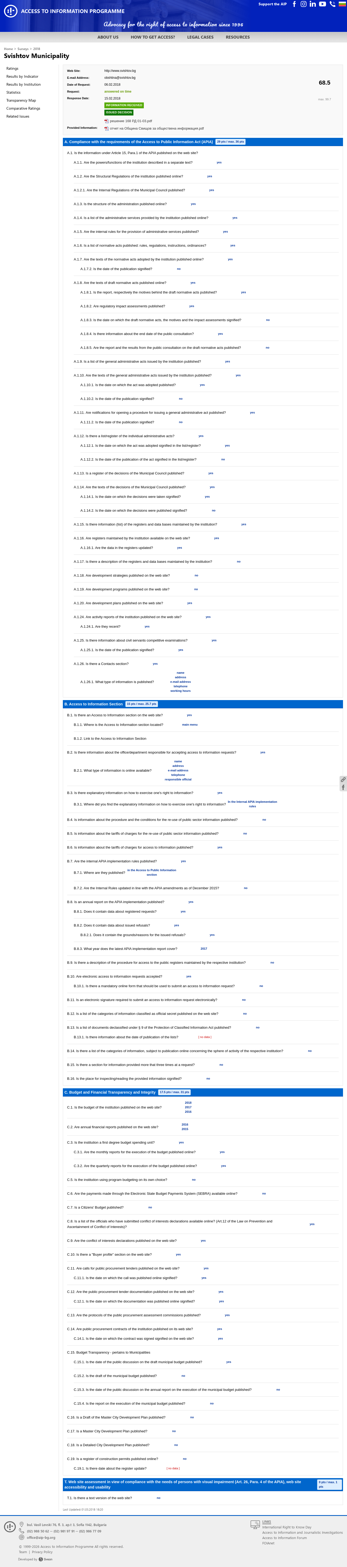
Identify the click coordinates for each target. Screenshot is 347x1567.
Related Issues (17, 116)
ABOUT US (108, 37)
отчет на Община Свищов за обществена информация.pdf (157, 128)
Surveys (23, 49)
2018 (36, 49)
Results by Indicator (22, 76)
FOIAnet (268, 1543)
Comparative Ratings (23, 108)
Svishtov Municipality (36, 55)
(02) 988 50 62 (38, 1531)
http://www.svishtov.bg (120, 71)
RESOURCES (238, 37)
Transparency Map (21, 100)
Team (23, 1551)
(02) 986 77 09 (90, 1531)
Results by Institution (23, 84)
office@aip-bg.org (41, 1537)
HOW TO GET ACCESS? (153, 37)
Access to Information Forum (284, 1537)
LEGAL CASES (200, 37)
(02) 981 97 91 (64, 1531)
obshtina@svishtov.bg (120, 78)
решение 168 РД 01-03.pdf (131, 121)
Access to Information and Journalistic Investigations (302, 1532)
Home (8, 49)
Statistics (13, 92)
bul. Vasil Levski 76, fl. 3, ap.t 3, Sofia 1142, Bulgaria (67, 1524)
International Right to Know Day (286, 1527)
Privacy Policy (42, 1551)
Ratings (12, 68)
